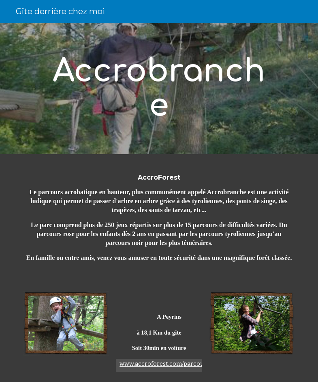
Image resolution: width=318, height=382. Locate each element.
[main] (159, 88)
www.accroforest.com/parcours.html (172, 363)
